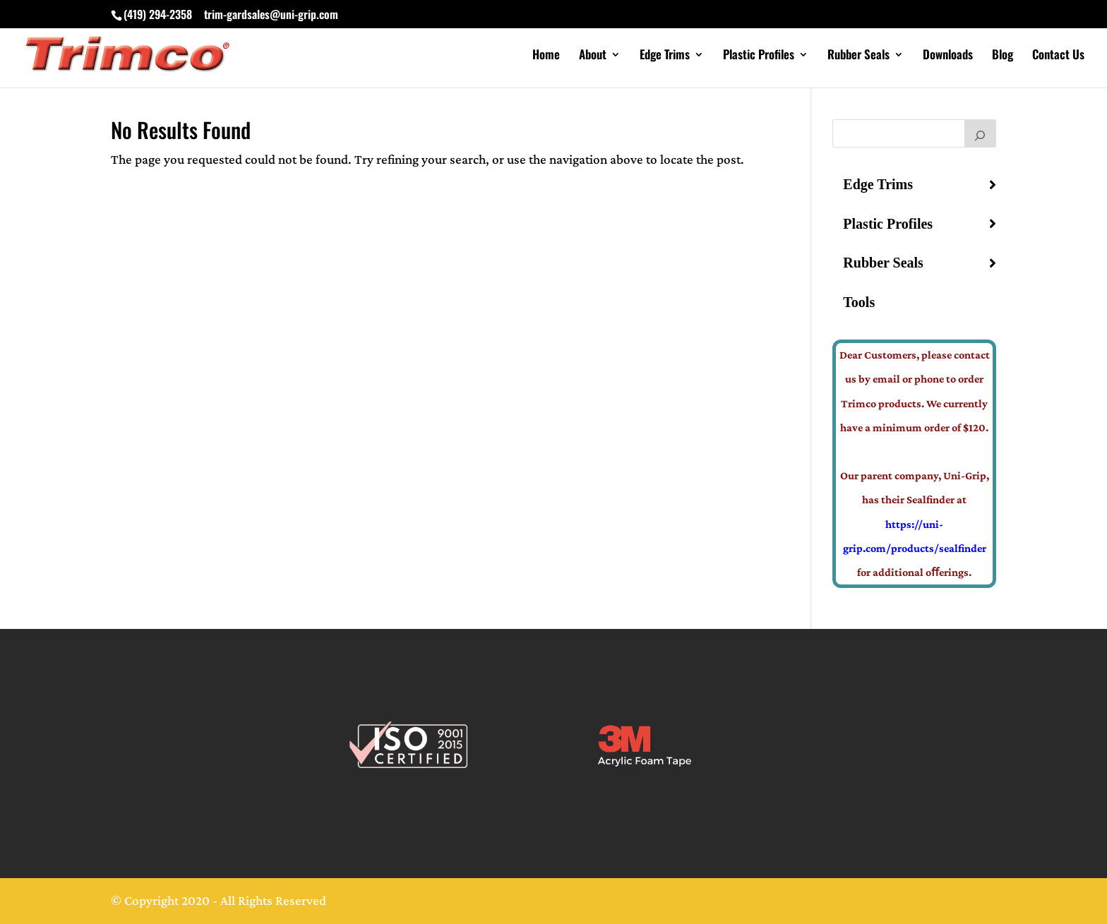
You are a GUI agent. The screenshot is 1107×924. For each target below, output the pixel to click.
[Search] (980, 133)
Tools (859, 302)
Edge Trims (665, 56)
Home (546, 56)
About (592, 56)
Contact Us (1058, 56)
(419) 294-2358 (158, 14)
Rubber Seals (858, 56)
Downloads (948, 56)
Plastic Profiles (758, 56)
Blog (1002, 56)
